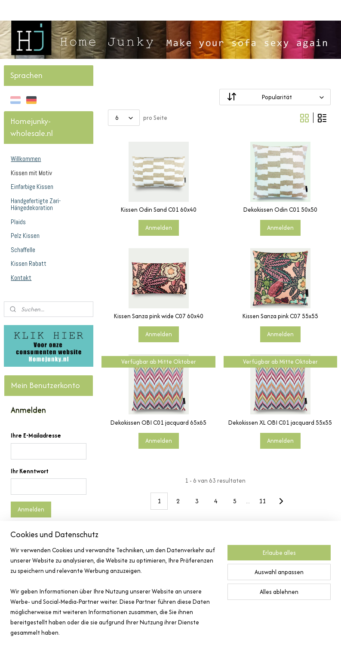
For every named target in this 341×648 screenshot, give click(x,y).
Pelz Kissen (25, 235)
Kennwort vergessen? (39, 533)
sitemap (155, 632)
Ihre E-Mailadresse (36, 435)
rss (170, 632)
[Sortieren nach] (275, 97)
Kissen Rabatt (28, 263)
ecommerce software (197, 632)
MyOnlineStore (262, 632)
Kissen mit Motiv (31, 173)
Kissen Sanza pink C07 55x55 (280, 316)
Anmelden (158, 228)
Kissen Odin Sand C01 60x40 (158, 210)
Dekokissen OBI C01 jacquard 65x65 (158, 422)
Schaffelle (23, 250)
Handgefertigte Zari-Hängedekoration (36, 204)
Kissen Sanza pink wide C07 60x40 (158, 316)
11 (262, 500)
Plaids (18, 222)
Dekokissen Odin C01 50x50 (280, 210)
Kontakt (21, 278)
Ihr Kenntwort (30, 471)
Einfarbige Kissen (32, 187)
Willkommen (26, 159)
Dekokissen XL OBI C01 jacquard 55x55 (280, 422)
